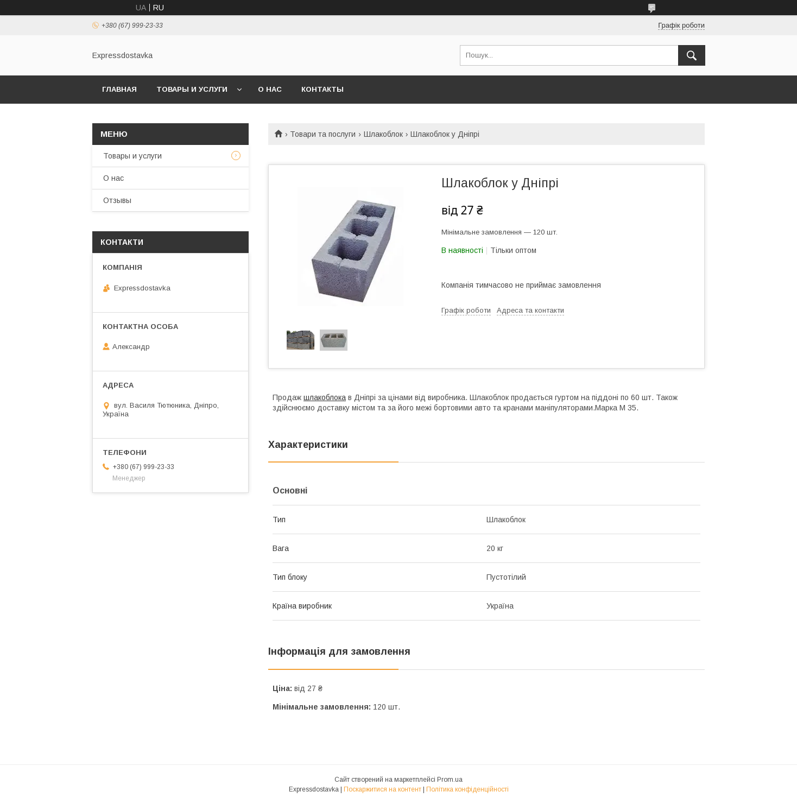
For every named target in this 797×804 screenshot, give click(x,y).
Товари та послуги (323, 134)
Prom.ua (450, 779)
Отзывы (117, 200)
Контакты (322, 89)
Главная (119, 89)
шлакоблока (324, 397)
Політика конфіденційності (467, 789)
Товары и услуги (191, 89)
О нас (270, 89)
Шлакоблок (383, 134)
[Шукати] (691, 55)
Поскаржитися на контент (382, 789)
